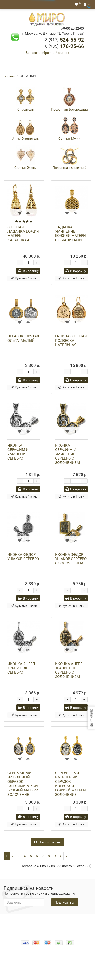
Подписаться (64, 902)
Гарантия (38, 926)
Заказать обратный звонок (47, 53)
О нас (47, 921)
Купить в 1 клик (24, 278)
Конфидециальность (23, 921)
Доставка (77, 921)
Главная (9, 76)
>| (67, 856)
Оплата (61, 921)
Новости (55, 926)
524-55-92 (64, 40)
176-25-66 (64, 46)
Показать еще (47, 842)
